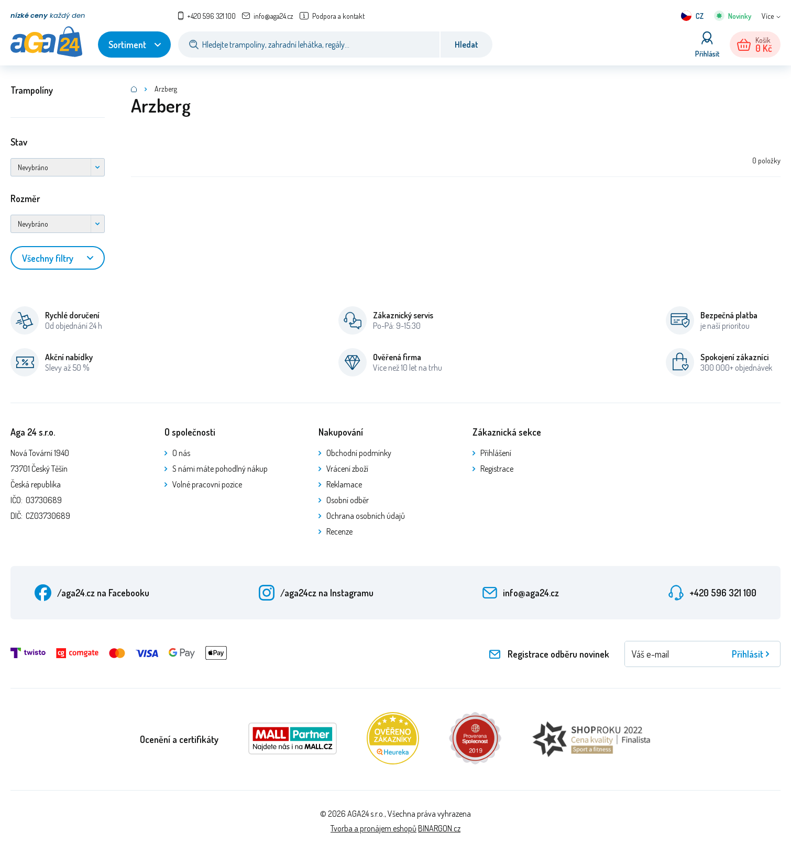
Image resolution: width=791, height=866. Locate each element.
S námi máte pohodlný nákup (220, 468)
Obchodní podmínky (358, 453)
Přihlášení (495, 453)
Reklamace (344, 484)
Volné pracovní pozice (207, 484)
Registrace (496, 468)
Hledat (466, 44)
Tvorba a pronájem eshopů (373, 828)
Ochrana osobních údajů (365, 515)
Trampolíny (31, 90)
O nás (181, 453)
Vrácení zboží (347, 468)
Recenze (339, 531)
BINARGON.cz (439, 828)
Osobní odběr (347, 500)
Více (768, 16)
